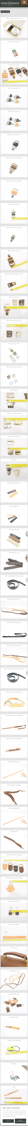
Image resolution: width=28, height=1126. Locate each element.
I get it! (8, 1121)
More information (21, 1121)
